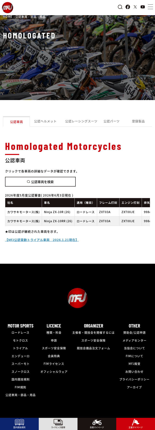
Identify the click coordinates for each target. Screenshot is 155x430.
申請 (54, 340)
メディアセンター (135, 340)
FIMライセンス (54, 364)
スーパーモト (21, 364)
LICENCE (54, 326)
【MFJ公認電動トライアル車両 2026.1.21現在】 (42, 240)
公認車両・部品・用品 (20, 395)
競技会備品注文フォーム (93, 348)
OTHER (134, 326)
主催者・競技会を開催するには (93, 332)
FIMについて (134, 356)
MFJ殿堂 (134, 364)
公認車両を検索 (40, 181)
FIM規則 (20, 387)
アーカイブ (134, 387)
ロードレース (20, 332)
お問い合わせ (134, 371)
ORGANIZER (93, 326)
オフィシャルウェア (54, 371)
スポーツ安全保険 (54, 348)
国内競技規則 (21, 379)
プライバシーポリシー (134, 379)
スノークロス (21, 371)
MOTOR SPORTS (21, 326)
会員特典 (54, 356)
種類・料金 (54, 332)
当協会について (134, 348)
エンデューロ (21, 356)
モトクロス (20, 340)
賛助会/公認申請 (134, 332)
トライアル (20, 348)
